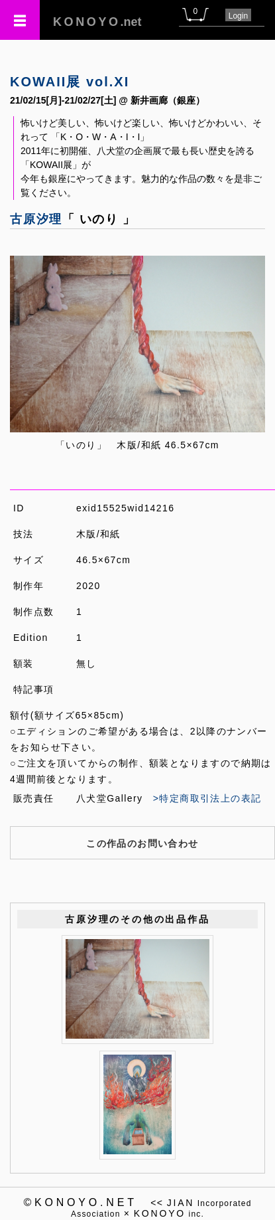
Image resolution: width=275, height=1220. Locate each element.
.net (97, 22)
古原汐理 (36, 219)
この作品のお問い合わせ (142, 843)
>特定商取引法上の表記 (207, 798)
